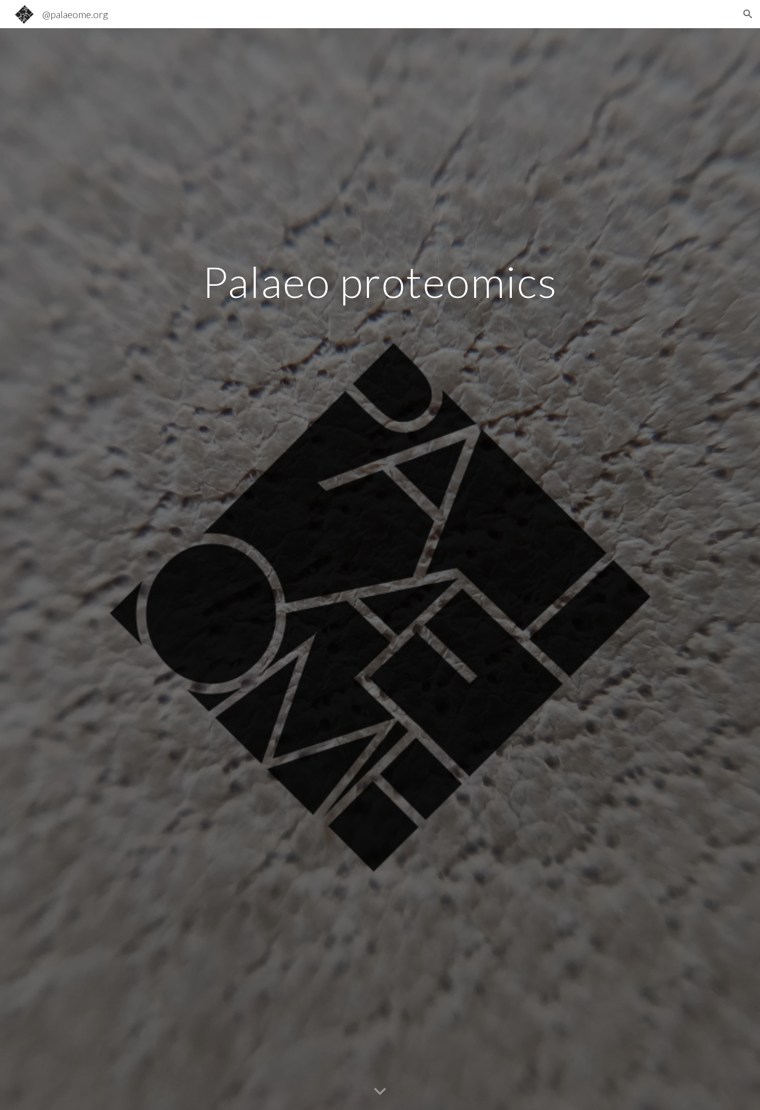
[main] (380, 281)
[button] (748, 14)
